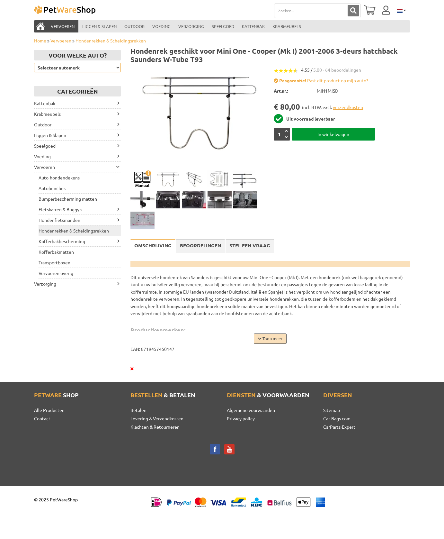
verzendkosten (348, 107)
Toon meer (270, 338)
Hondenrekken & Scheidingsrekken (110, 40)
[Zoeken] (353, 10)
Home (40, 40)
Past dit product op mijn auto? (321, 80)
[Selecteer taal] (401, 10)
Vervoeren (60, 40)
